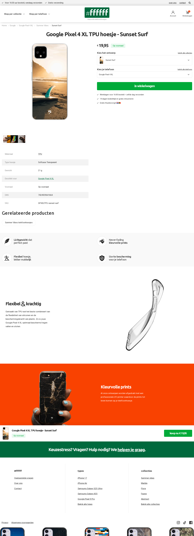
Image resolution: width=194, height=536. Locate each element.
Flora (143, 472)
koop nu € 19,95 (177, 417)
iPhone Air (82, 467)
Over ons (18, 467)
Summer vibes (147, 462)
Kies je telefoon (144, 69)
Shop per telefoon (38, 14)
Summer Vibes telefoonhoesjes (19, 222)
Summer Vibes (43, 25)
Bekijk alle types (85, 488)
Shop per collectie (13, 14)
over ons (172, 3)
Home (4, 25)
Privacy (5, 506)
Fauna (144, 478)
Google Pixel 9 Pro (86, 483)
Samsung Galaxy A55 (87, 478)
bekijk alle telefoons (185, 69)
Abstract (145, 483)
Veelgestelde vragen (23, 462)
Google (13, 25)
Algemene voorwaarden (22, 506)
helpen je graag (131, 433)
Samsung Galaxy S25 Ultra (90, 472)
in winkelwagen (144, 86)
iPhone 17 (82, 462)
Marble (144, 467)
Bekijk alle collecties (150, 488)
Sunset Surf (57, 25)
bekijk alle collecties (185, 53)
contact (182, 3)
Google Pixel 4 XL (26, 25)
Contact (18, 472)
